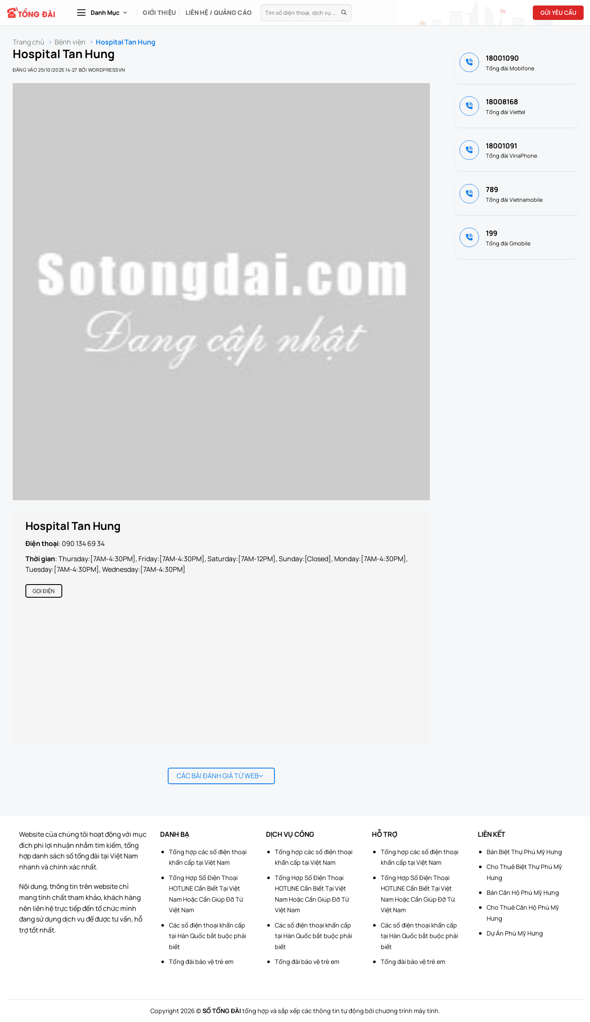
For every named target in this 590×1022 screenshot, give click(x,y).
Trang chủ (28, 42)
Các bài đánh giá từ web (220, 775)
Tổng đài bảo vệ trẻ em (201, 962)
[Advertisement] (547, 895)
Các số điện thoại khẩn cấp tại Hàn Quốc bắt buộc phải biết (207, 936)
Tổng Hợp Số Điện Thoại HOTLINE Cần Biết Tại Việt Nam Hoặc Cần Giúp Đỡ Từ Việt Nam (206, 894)
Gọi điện (44, 591)
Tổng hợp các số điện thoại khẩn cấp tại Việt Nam (208, 857)
